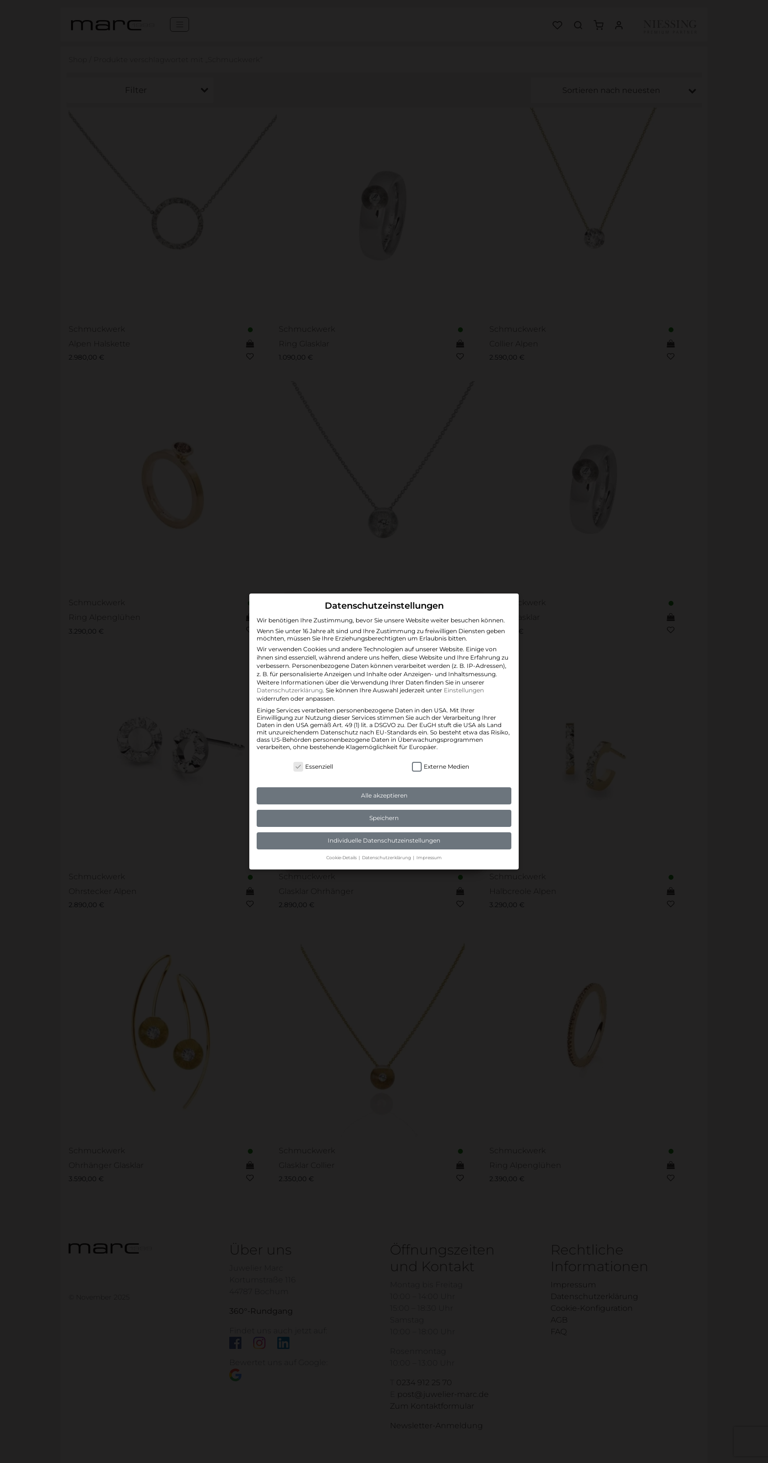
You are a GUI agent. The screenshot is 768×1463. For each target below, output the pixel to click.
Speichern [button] (384, 818)
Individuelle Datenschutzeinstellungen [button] (384, 840)
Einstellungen (464, 690)
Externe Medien (440, 766)
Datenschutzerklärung (290, 690)
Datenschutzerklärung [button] (387, 857)
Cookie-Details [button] (342, 857)
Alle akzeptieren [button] (384, 795)
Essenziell (313, 766)
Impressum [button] (429, 857)
